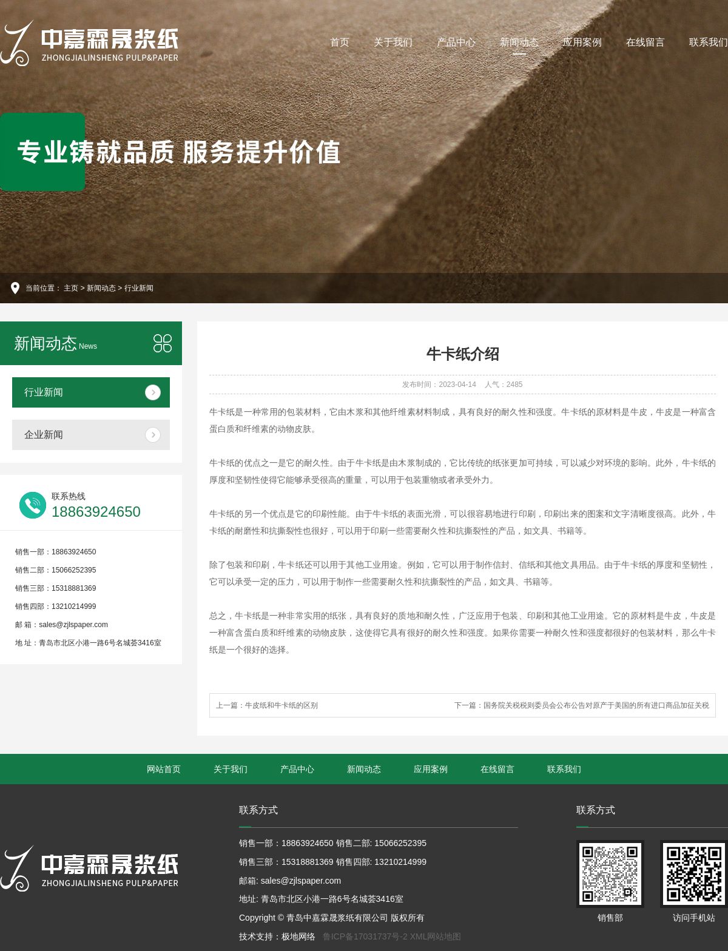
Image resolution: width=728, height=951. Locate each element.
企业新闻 (43, 434)
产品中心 (456, 42)
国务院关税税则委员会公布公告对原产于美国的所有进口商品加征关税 (596, 705)
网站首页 (164, 769)
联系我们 (708, 42)
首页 (339, 42)
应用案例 (582, 42)
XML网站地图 (436, 936)
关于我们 (393, 42)
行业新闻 (138, 288)
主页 (71, 288)
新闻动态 (519, 46)
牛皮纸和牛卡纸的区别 (281, 705)
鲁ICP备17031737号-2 (365, 936)
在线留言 (645, 42)
